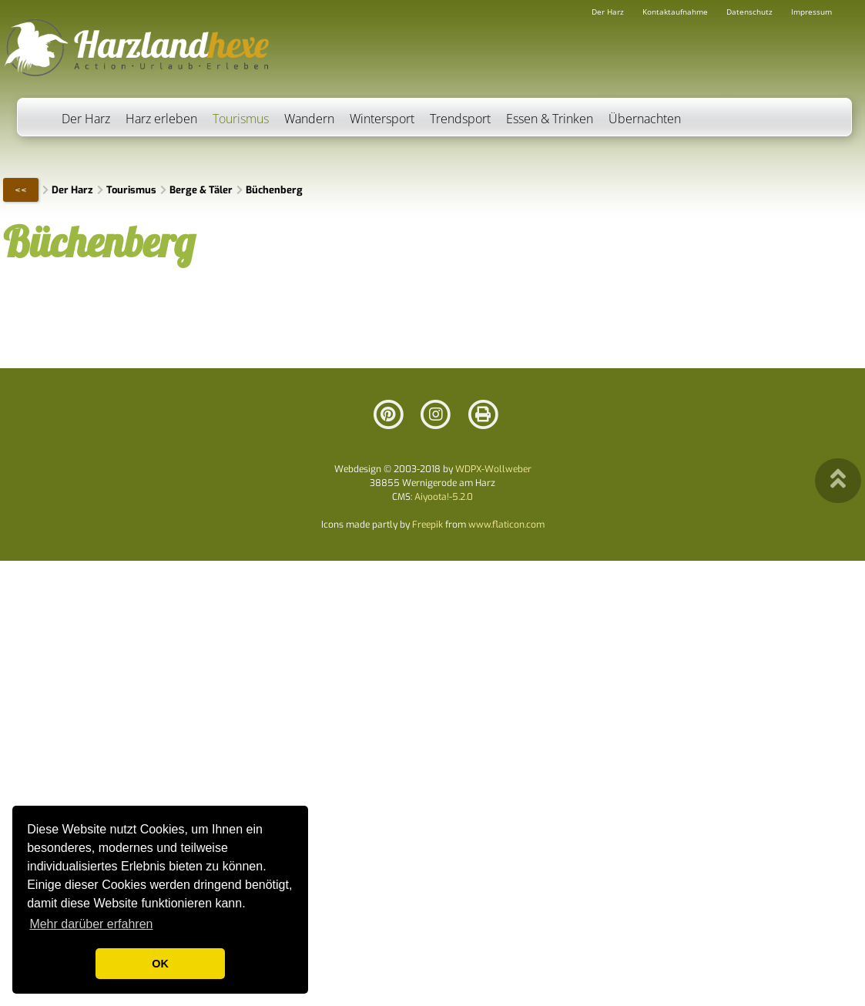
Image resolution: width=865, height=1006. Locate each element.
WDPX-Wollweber (493, 469)
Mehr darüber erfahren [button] (91, 924)
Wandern (309, 118)
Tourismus (241, 118)
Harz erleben (161, 118)
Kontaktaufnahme (675, 11)
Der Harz (86, 118)
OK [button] (160, 963)
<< (21, 189)
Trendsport (460, 118)
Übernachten (645, 118)
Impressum (811, 11)
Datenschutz (749, 11)
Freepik (427, 524)
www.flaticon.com (506, 524)
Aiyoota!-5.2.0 (443, 497)
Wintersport (382, 118)
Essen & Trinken (549, 118)
